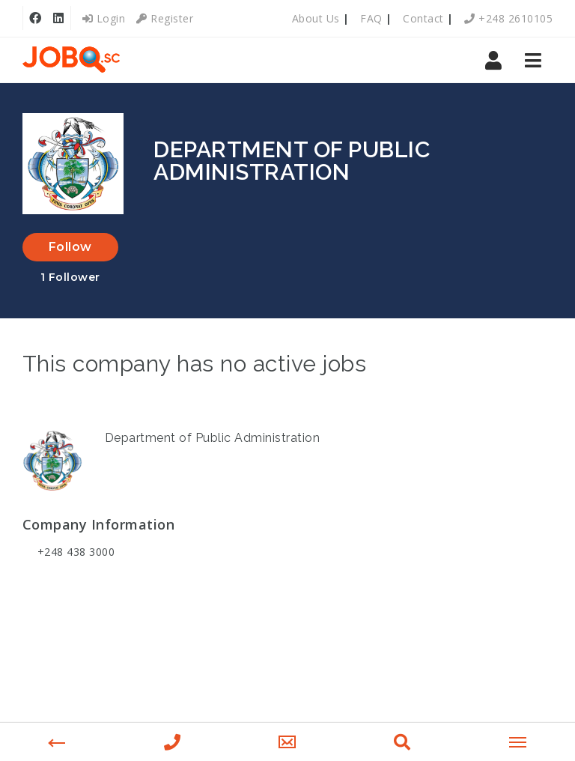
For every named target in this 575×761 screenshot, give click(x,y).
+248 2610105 (508, 18)
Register (164, 18)
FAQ (371, 18)
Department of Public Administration (212, 438)
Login (104, 18)
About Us (316, 18)
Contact (423, 18)
